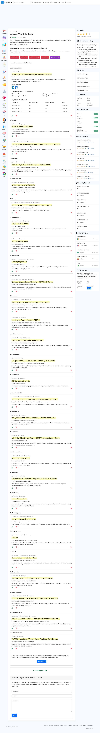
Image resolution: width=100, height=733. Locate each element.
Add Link (56, 725)
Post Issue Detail (55, 57)
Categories (53, 2)
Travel (4, 176)
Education (4, 53)
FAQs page (93, 66)
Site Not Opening (34, 57)
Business (4, 40)
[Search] (21, 2)
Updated (46, 2)
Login (61, 2)
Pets (4, 122)
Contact (51, 725)
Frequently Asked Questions (20, 95)
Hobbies (4, 107)
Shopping (4, 149)
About (46, 725)
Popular (70, 725)
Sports (4, 162)
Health (4, 100)
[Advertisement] (50, 17)
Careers (4, 46)
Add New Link (41, 661)
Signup (68, 2)
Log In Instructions (49, 95)
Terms (84, 725)
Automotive (4, 33)
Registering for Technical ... (51, 94)
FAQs (80, 725)
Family (4, 67)
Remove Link (63, 725)
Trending (75, 725)
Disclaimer (90, 725)
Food (4, 87)
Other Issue (45, 57)
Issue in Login (14, 57)
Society (4, 156)
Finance (4, 80)
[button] (46, 670)
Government (4, 93)
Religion (4, 136)
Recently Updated (83, 183)
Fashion (4, 73)
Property (4, 129)
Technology (4, 169)
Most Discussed (36, 2)
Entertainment (4, 60)
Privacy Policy (89, 728)
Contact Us (16, 94)
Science (4, 142)
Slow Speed (24, 57)
